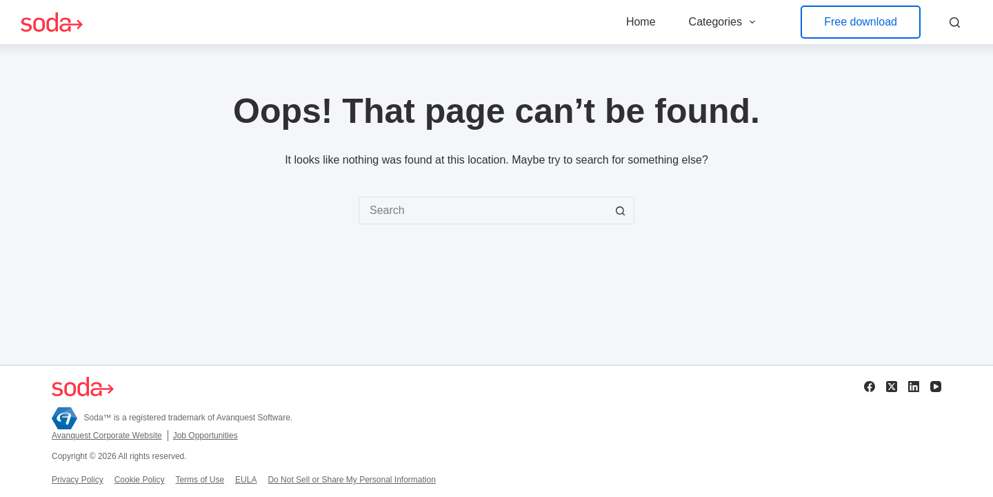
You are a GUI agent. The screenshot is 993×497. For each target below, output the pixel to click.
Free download (860, 22)
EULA (246, 480)
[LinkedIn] (913, 386)
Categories (725, 22)
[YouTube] (935, 386)
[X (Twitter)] (891, 386)
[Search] (955, 22)
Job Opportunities (205, 435)
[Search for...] (483, 210)
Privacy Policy (77, 480)
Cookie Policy (139, 480)
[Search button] (620, 210)
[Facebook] (869, 386)
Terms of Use (199, 480)
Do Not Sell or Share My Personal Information (351, 480)
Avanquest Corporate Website (107, 435)
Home (641, 22)
